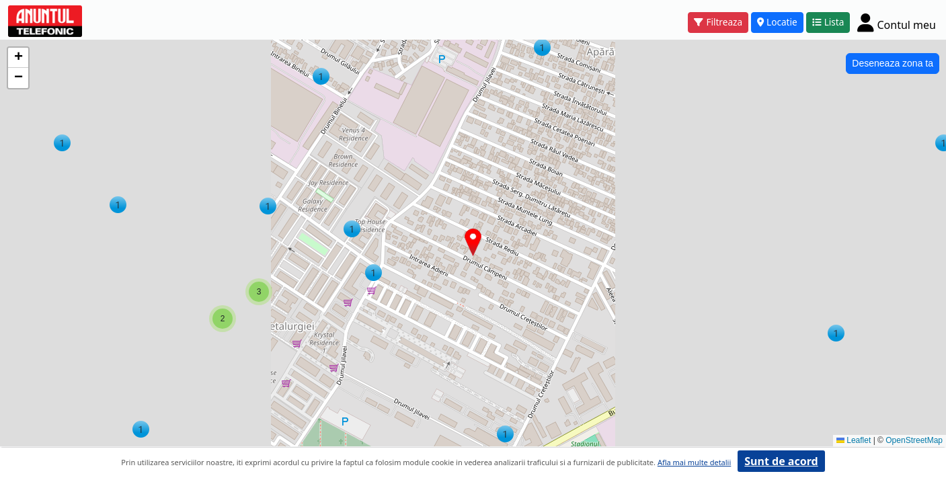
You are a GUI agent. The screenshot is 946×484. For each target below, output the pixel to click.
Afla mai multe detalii (694, 462)
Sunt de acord (781, 461)
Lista (828, 21)
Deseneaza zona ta (892, 63)
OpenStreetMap (914, 440)
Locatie (777, 21)
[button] (505, 434)
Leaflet (853, 440)
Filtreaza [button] (718, 21)
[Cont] (896, 22)
